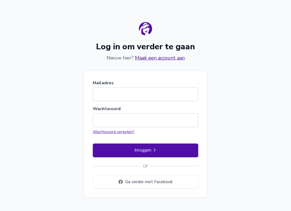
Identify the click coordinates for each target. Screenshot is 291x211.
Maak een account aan (160, 58)
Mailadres (103, 83)
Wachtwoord (107, 109)
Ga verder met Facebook (145, 182)
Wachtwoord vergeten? (113, 131)
